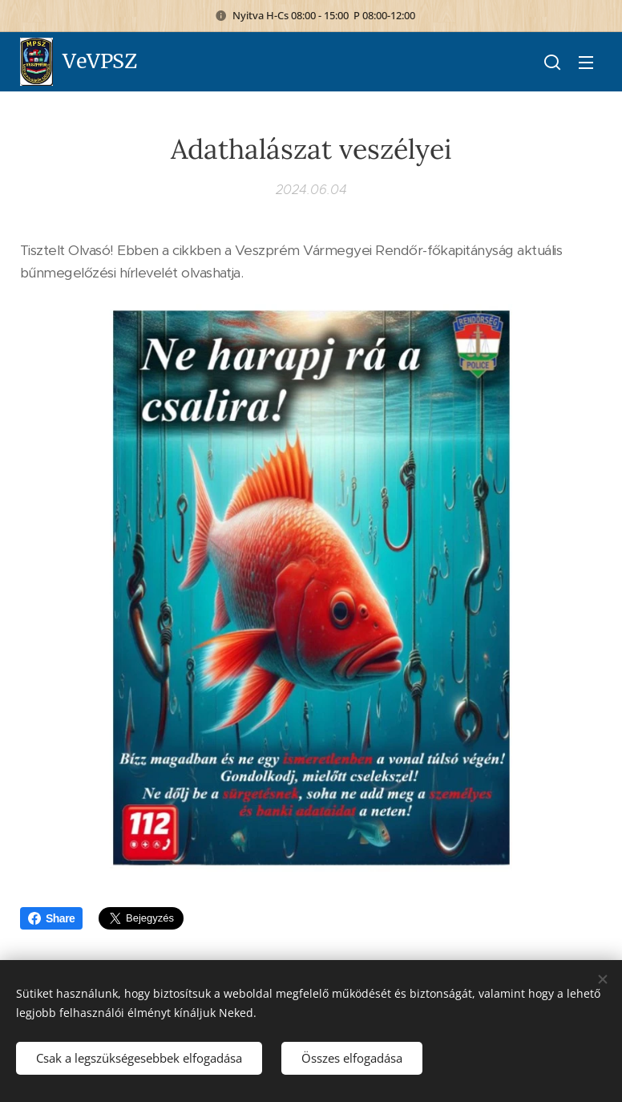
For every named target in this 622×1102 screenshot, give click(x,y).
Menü (586, 62)
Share (51, 918)
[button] (552, 62)
